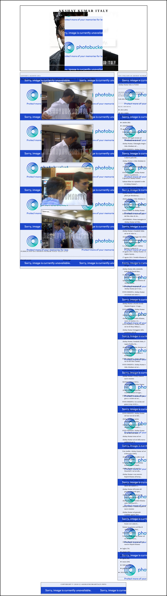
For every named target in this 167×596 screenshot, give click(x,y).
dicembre (125, 116)
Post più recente (26, 260)
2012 (122, 110)
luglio (124, 548)
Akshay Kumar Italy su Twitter (128, 85)
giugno (124, 552)
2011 (122, 113)
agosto (124, 129)
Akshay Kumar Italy (84, 11)
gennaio (125, 568)
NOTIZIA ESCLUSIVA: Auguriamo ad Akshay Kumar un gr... (133, 384)
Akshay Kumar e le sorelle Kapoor (133, 518)
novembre (125, 119)
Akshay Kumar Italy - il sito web (129, 79)
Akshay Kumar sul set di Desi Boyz (134, 315)
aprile (124, 558)
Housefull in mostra (128, 533)
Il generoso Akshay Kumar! (131, 178)
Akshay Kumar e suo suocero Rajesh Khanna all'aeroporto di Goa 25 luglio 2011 (58, 79)
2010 (122, 572)
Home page (67, 260)
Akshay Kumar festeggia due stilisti (134, 237)
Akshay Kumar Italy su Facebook (129, 82)
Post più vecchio (108, 260)
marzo (124, 562)
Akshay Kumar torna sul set (131, 436)
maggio (124, 555)
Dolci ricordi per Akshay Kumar (133, 480)
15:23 (65, 251)
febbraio (125, 565)
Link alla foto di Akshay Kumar (128, 99)
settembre (125, 126)
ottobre (124, 122)
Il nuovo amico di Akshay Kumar (133, 210)
